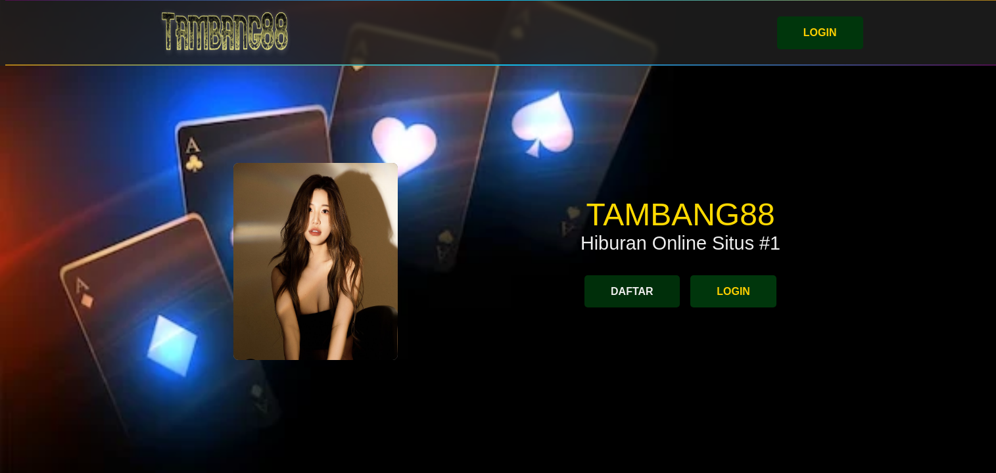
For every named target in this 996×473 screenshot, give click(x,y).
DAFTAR (632, 291)
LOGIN (820, 32)
